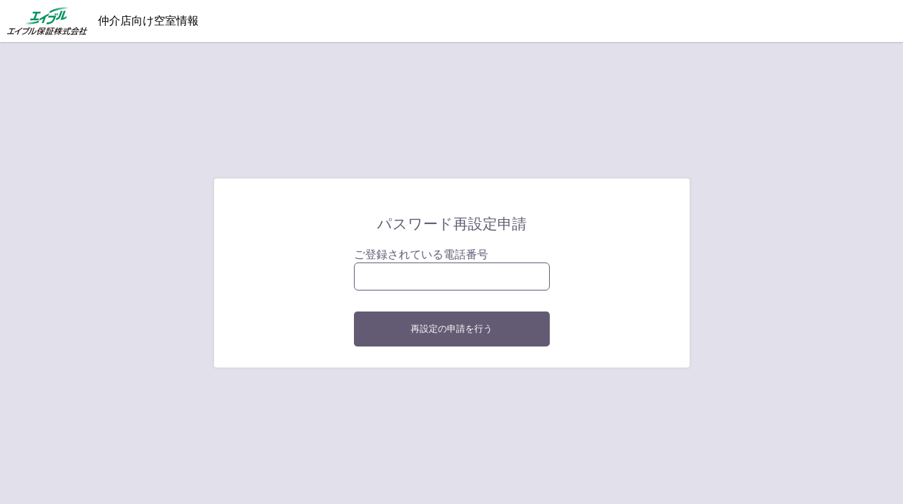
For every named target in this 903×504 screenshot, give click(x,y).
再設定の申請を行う (451, 328)
